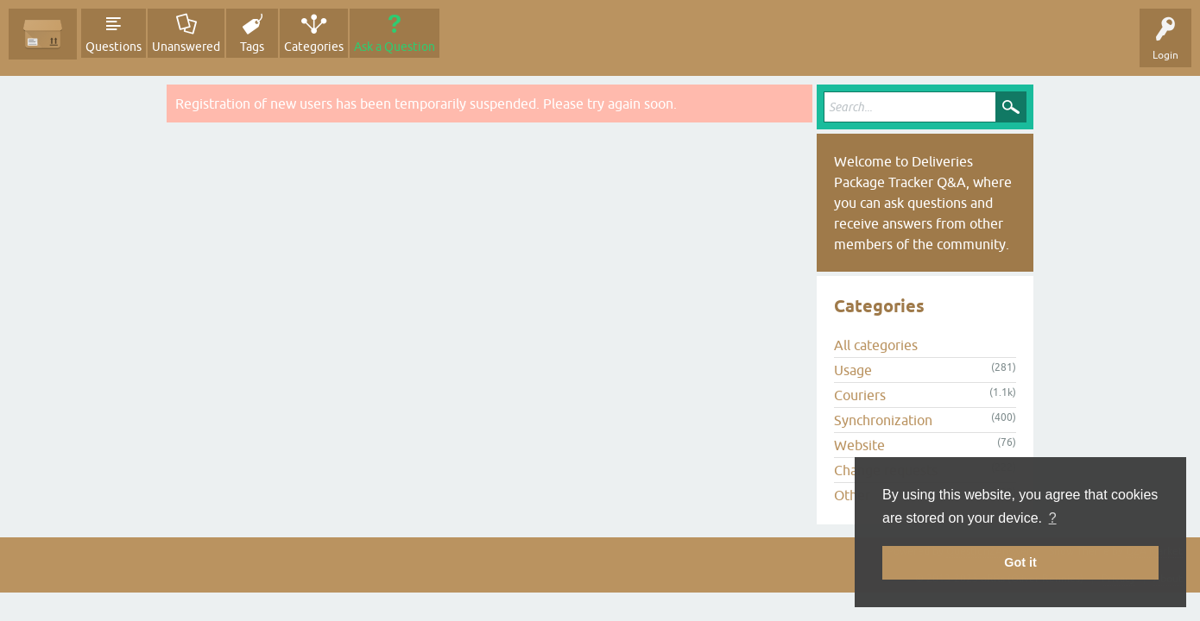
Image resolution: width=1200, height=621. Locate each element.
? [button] (1053, 518)
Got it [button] (1020, 562)
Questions (113, 46)
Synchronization (883, 420)
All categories (876, 345)
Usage (853, 370)
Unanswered (186, 46)
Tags (252, 46)
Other (852, 495)
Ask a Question (394, 46)
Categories (314, 46)
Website (859, 445)
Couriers (860, 395)
